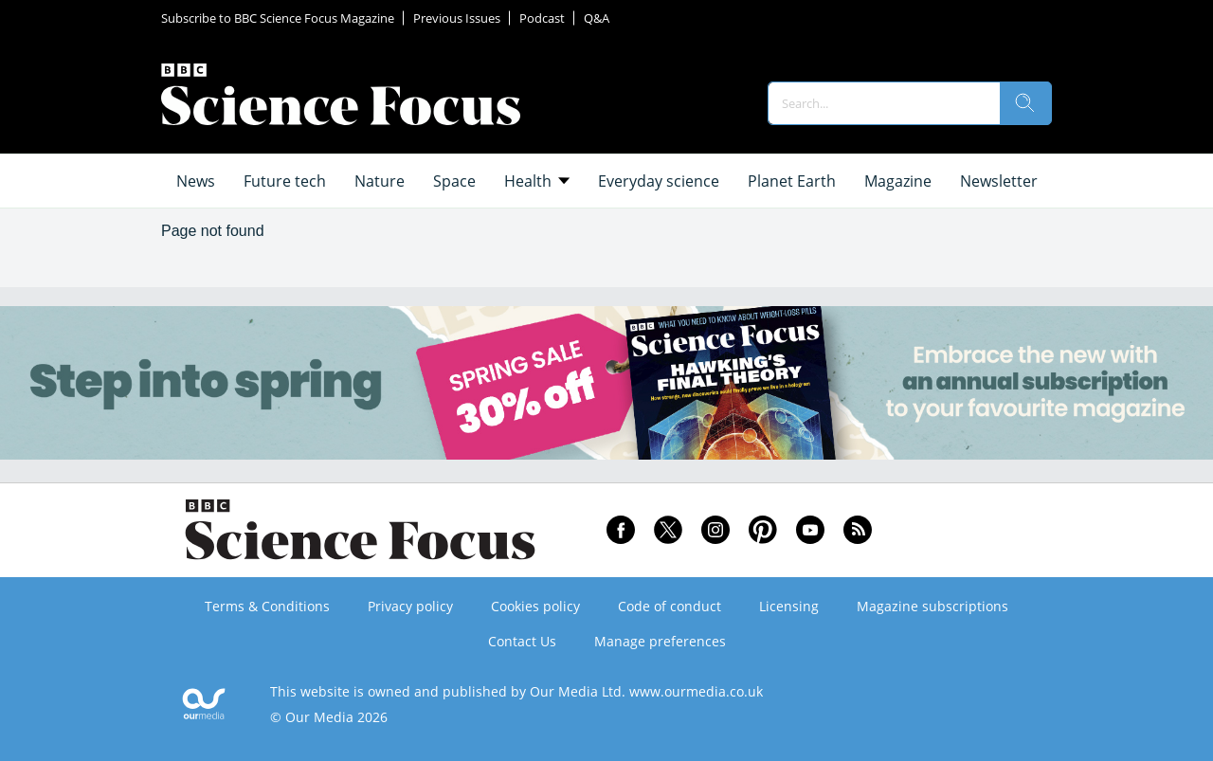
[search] (1025, 103)
